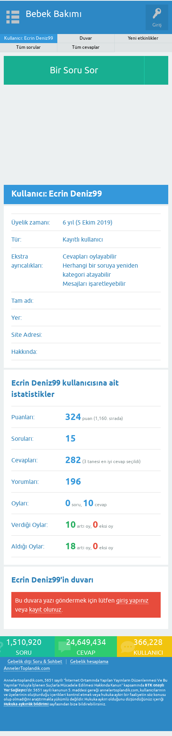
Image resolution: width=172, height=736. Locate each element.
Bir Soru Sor (74, 70)
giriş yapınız (132, 600)
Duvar (86, 38)
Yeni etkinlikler (143, 38)
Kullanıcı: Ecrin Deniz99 (28, 38)
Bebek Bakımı (54, 14)
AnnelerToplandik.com (27, 668)
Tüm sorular (28, 47)
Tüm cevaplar (86, 47)
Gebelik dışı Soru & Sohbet (35, 661)
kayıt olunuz (45, 609)
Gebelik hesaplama (89, 661)
